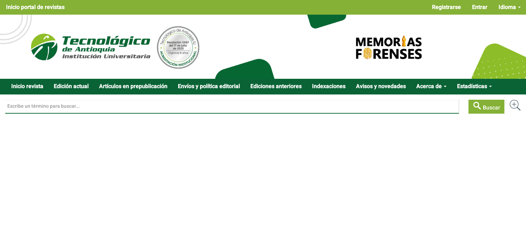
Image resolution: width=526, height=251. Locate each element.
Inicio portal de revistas (35, 7)
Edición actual (71, 86)
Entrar (479, 7)
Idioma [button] (509, 7)
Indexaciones (328, 86)
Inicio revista (27, 86)
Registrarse (446, 7)
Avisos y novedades (381, 86)
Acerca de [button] (431, 86)
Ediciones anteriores (276, 86)
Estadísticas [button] (474, 86)
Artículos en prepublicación (133, 86)
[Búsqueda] (232, 107)
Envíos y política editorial (209, 86)
